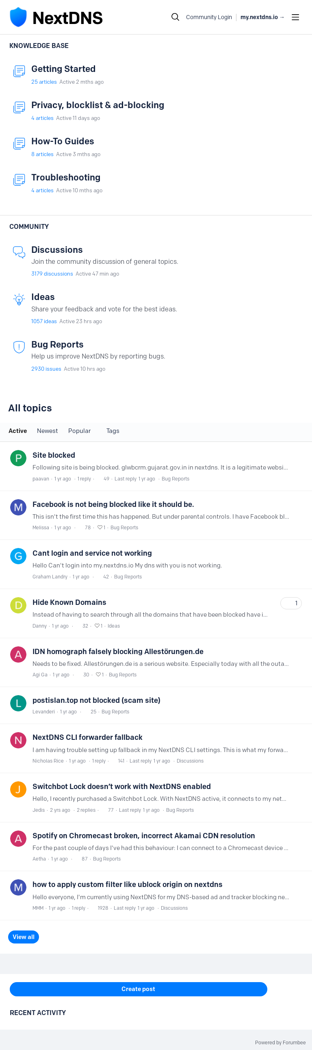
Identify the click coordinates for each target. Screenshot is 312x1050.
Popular (79, 431)
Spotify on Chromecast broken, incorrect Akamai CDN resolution (143, 835)
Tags (112, 431)
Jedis (38, 810)
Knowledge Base (39, 46)
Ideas (43, 296)
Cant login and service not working (92, 553)
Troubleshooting (65, 177)
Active (18, 431)
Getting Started (63, 68)
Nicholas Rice (48, 761)
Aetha (39, 859)
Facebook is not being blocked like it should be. (113, 504)
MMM (37, 908)
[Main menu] (295, 17)
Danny (39, 626)
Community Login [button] (209, 17)
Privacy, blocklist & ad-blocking (97, 105)
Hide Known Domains (69, 602)
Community (29, 226)
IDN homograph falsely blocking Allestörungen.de (118, 651)
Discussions (57, 249)
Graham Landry (49, 577)
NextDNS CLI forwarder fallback (87, 737)
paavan (40, 479)
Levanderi (43, 712)
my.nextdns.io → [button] (262, 17)
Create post (138, 989)
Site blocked (53, 455)
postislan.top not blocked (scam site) (96, 700)
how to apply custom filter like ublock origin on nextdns (127, 884)
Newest (47, 431)
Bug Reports (57, 344)
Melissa (40, 527)
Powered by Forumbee (280, 1043)
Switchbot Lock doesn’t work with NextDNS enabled (121, 786)
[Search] (175, 17)
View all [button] (24, 937)
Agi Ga (40, 675)
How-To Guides (62, 141)
